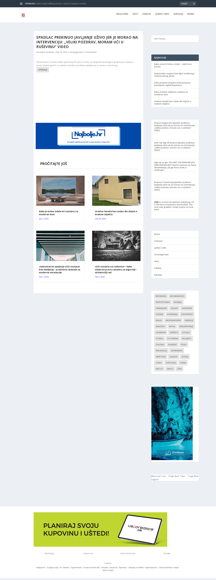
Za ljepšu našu (52, 569)
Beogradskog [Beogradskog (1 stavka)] (177, 298)
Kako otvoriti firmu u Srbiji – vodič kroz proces (173, 67)
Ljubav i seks (162, 16)
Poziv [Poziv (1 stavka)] (184, 346)
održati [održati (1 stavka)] (174, 334)
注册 (156, 204)
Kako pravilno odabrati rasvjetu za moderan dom (171, 95)
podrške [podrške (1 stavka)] (172, 346)
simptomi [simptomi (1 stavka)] (161, 358)
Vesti (135, 16)
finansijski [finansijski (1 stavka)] (161, 310)
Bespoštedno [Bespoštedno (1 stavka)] (163, 304)
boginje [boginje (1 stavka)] (178, 304)
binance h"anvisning (164, 184)
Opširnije (42, 71)
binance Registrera (163, 124)
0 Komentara (90, 54)
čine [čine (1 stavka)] (179, 370)
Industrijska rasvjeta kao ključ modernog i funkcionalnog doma (174, 76)
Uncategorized (76, 54)
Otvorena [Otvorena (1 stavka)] (172, 340)
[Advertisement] (89, 99)
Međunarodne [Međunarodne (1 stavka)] (173, 322)
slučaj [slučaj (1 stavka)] (185, 358)
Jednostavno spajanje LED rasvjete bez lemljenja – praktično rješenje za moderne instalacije (59, 271)
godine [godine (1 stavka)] (159, 316)
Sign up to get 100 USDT (166, 164)
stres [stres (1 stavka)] (159, 364)
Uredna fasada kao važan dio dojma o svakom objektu (172, 104)
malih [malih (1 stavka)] (159, 322)
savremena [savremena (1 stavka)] (176, 352)
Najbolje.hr (40, 569)
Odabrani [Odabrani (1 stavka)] (161, 334)
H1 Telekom (64, 569)
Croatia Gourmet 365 (91, 569)
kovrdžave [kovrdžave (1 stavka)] (187, 316)
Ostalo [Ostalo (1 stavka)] (186, 334)
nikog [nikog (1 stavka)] (172, 328)
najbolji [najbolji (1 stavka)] (189, 322)
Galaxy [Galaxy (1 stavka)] (174, 310)
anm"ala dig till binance (165, 144)
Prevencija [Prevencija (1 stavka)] (161, 352)
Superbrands (76, 569)
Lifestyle (158, 243)
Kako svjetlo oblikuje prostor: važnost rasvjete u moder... (62, 3)
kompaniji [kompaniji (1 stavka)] (172, 316)
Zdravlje (178, 16)
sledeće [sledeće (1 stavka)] (174, 358)
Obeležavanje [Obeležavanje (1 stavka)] (186, 328)
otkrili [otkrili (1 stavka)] (159, 340)
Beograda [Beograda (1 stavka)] (161, 298)
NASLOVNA (122, 16)
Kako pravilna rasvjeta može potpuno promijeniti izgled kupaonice (172, 85)
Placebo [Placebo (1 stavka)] (160, 346)
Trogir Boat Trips (176, 478)
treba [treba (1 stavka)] (183, 364)
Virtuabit (104, 569)
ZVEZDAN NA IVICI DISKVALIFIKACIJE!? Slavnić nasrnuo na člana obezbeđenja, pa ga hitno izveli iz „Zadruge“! (175, 168)
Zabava (146, 16)
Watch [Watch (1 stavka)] (159, 370)
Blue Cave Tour (158, 478)
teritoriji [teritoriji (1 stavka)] (171, 364)
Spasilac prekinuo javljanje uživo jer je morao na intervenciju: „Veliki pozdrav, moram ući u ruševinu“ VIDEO (174, 128)
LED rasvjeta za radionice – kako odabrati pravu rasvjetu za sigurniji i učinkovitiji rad (115, 271)
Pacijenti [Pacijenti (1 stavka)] (186, 340)
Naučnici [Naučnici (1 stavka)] (160, 328)
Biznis (190, 16)
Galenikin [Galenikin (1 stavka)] (187, 310)
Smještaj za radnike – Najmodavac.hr (143, 569)
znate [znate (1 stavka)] (170, 370)
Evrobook (113, 569)
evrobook (49, 54)
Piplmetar (123, 569)
